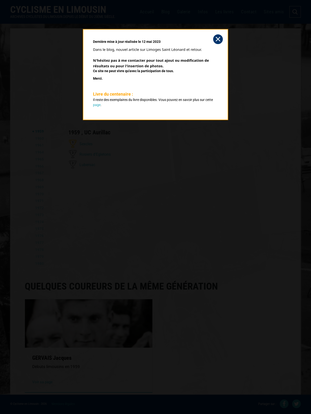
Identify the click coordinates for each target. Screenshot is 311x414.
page (97, 105)
